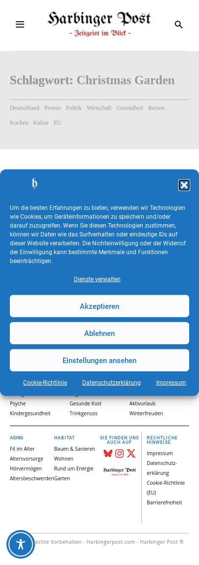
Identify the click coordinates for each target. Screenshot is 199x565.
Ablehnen (99, 333)
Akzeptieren (99, 305)
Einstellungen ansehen (99, 360)
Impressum (171, 382)
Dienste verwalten (97, 279)
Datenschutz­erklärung (111, 382)
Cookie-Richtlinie (45, 382)
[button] (184, 185)
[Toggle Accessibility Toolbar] (20, 544)
